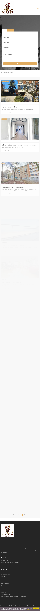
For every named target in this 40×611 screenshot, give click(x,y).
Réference (5, 58)
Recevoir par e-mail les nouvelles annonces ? (10, 562)
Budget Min (6, 37)
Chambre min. (6, 51)
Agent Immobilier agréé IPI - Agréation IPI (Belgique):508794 (13, 596)
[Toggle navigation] (38, 7)
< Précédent (12, 514)
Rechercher (20, 63)
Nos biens (6, 572)
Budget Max (6, 42)
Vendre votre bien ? (5, 560)
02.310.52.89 (3, 592)
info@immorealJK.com (5, 590)
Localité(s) (6, 47)
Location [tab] (10, 30)
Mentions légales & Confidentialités (7, 602)
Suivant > (28, 514)
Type (4, 34)
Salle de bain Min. (7, 54)
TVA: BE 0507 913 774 (5, 594)
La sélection (5, 574)
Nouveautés (3, 576)
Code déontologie (4, 605)
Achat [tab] (4, 30)
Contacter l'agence (5, 564)
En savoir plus (28, 609)
